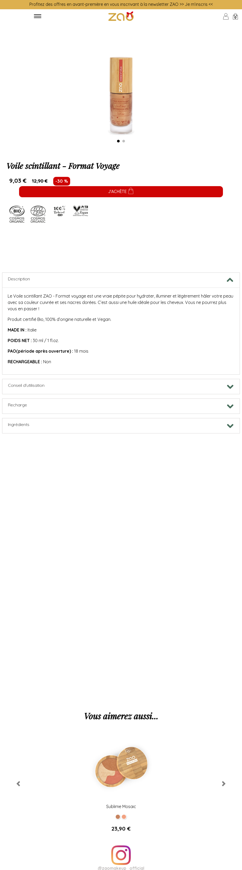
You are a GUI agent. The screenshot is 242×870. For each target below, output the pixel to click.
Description (19, 278)
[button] (18, 784)
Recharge (17, 404)
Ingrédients (18, 424)
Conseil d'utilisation (26, 385)
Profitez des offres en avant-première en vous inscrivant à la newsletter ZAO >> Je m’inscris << (121, 4)
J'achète (121, 192)
